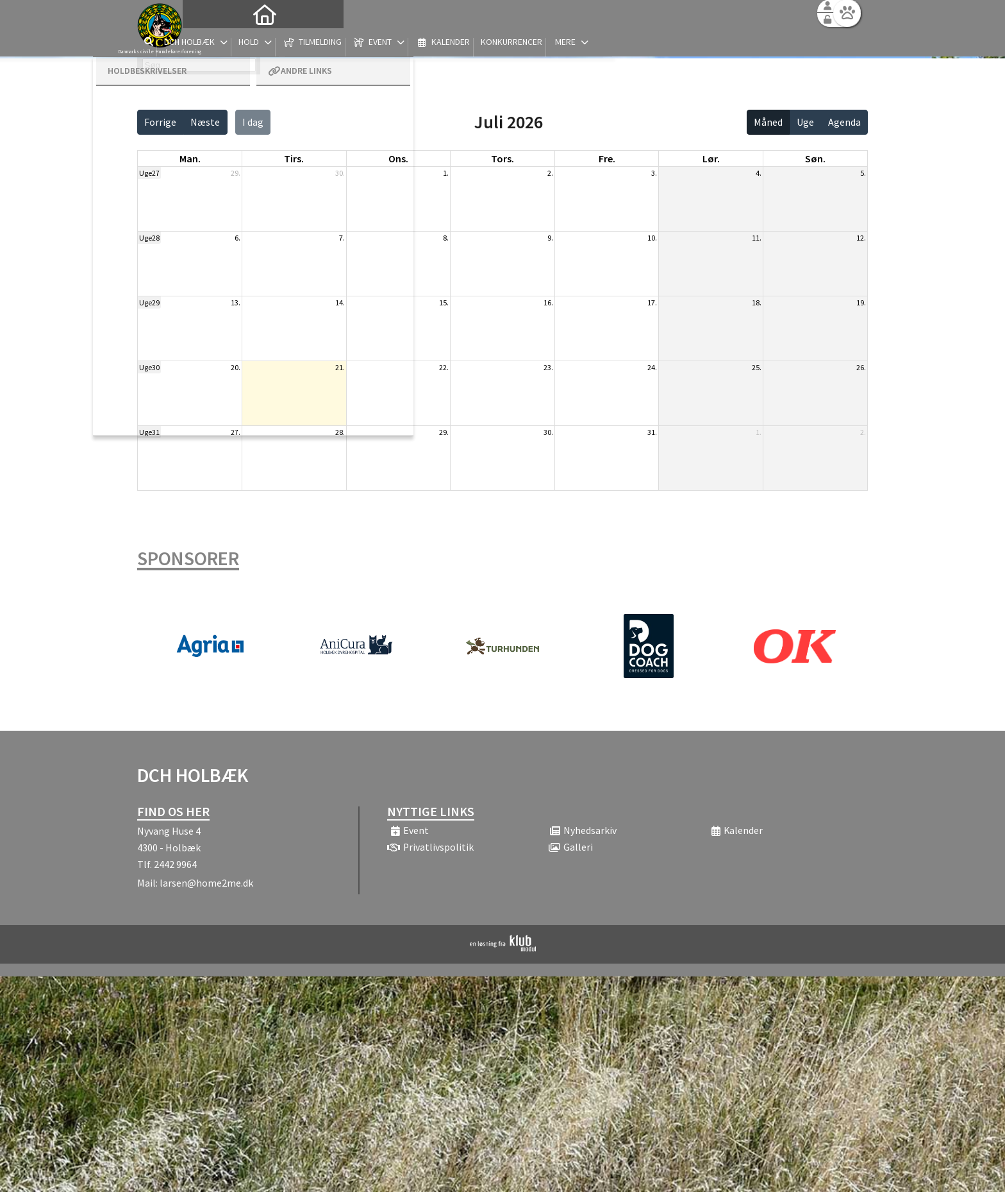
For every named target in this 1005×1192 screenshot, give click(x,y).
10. (652, 238)
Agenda (844, 121)
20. (235, 367)
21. (340, 367)
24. (652, 367)
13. (235, 302)
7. (342, 238)
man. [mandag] (190, 158)
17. (652, 302)
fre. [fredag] (607, 158)
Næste (205, 121)
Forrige (160, 121)
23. (548, 367)
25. (756, 367)
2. (550, 173)
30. (340, 173)
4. (758, 173)
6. (237, 238)
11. (756, 238)
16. (548, 302)
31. (652, 432)
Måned (768, 121)
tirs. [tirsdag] (294, 158)
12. (861, 238)
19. (861, 302)
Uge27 (149, 173)
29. (235, 173)
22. (444, 367)
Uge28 (149, 238)
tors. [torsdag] (502, 158)
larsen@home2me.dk (206, 882)
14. (340, 302)
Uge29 (149, 302)
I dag (252, 121)
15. (444, 302)
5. (863, 173)
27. (235, 432)
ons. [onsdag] (398, 158)
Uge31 (149, 432)
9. (550, 238)
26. (861, 367)
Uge (805, 121)
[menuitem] (217, 43)
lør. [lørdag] (711, 158)
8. (446, 238)
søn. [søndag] (815, 158)
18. (756, 302)
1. (446, 173)
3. (654, 173)
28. (340, 432)
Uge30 (149, 367)
